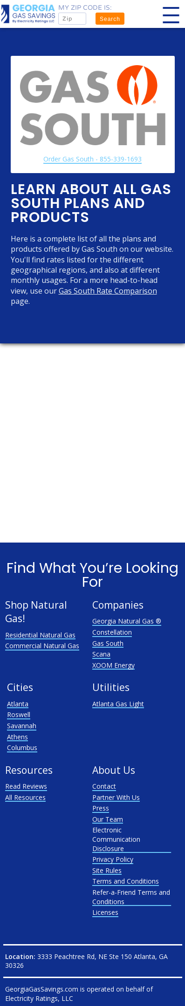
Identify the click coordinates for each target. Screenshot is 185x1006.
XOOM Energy (113, 665)
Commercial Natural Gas (42, 645)
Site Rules (107, 870)
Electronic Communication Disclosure (116, 838)
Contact (104, 786)
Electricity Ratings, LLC (39, 998)
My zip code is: (85, 8)
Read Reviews (26, 786)
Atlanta (17, 703)
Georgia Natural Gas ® (126, 621)
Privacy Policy (112, 859)
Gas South (107, 643)
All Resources (25, 797)
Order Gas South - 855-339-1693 (92, 158)
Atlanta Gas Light (118, 703)
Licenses (105, 912)
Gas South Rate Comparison (108, 291)
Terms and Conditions (125, 881)
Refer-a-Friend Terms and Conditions (131, 897)
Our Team (107, 819)
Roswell (18, 714)
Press (100, 808)
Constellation (112, 632)
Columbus (22, 747)
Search (110, 19)
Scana (101, 654)
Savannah (21, 725)
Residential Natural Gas (40, 634)
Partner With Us (116, 797)
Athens (17, 736)
